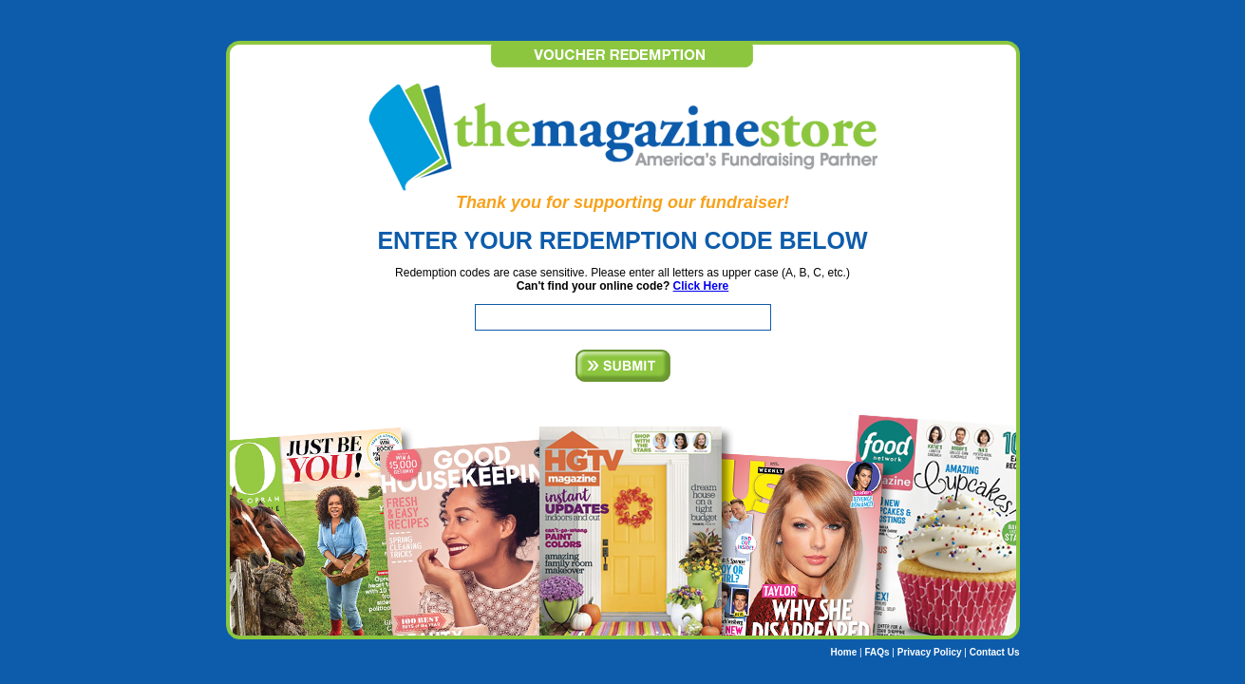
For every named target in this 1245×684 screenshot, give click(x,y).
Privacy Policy (929, 652)
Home (843, 652)
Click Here (701, 286)
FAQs (876, 652)
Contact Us (995, 652)
